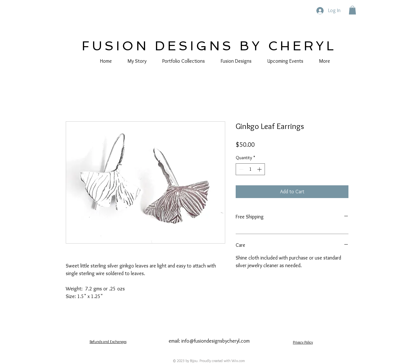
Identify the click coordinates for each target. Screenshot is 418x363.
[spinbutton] (250, 169)
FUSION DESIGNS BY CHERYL (209, 45)
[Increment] (260, 169)
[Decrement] (241, 169)
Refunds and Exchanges (108, 341)
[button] (352, 10)
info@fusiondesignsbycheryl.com (215, 341)
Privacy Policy (303, 342)
